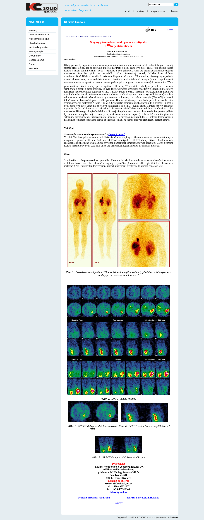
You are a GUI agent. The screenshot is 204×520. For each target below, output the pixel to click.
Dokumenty (35, 55)
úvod (127, 11)
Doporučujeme (36, 60)
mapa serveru (158, 11)
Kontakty (33, 68)
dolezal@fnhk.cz (118, 492)
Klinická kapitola (37, 43)
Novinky (33, 30)
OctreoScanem (116, 134)
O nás (32, 64)
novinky (140, 11)
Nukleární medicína (39, 38)
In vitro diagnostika (38, 47)
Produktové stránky (39, 34)
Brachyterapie (36, 51)
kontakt (174, 11)
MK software (173, 517)
